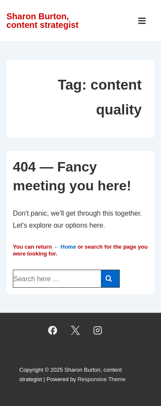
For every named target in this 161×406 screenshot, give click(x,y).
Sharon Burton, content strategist (42, 21)
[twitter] (75, 331)
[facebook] (52, 331)
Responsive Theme (102, 379)
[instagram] (98, 331)
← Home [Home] (64, 247)
